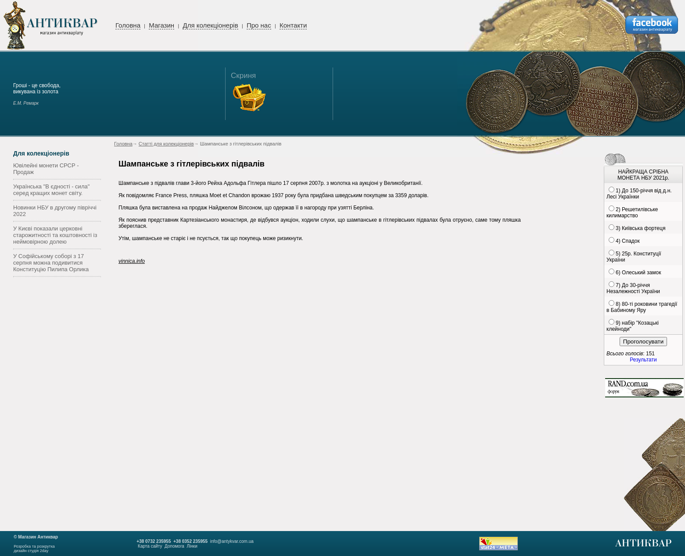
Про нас (259, 25)
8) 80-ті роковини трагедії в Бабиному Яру (641, 307)
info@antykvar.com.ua (232, 541)
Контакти (293, 25)
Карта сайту (150, 546)
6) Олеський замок (638, 272)
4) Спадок (628, 241)
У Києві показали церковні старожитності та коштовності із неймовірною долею (55, 235)
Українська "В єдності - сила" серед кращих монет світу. (51, 189)
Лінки (191, 546)
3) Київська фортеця (640, 228)
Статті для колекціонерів (166, 143)
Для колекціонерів (210, 25)
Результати (643, 360)
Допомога (174, 546)
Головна (127, 25)
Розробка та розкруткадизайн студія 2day (34, 548)
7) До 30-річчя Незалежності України (633, 288)
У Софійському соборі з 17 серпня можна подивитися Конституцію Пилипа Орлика (51, 263)
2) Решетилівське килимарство (632, 212)
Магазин (161, 25)
